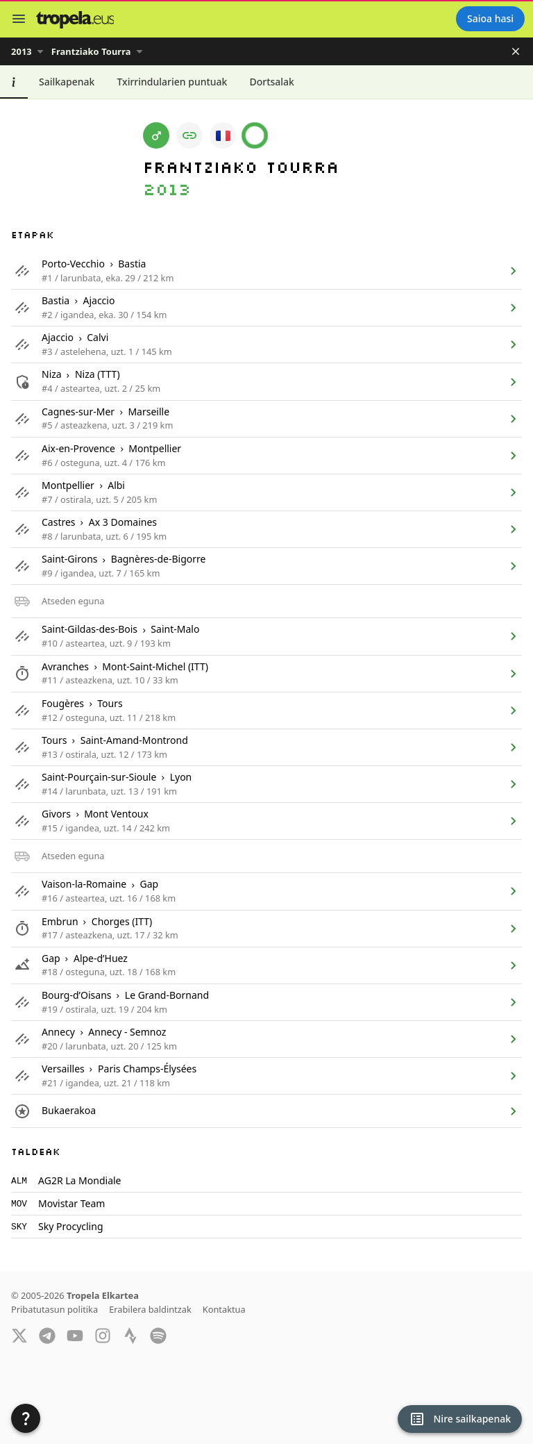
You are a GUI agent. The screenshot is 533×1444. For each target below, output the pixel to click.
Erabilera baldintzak (150, 1309)
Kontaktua (224, 1309)
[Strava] (130, 1335)
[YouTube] (75, 1335)
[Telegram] (47, 1335)
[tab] (14, 82)
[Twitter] (19, 1335)
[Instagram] (102, 1335)
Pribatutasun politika (54, 1309)
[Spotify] (158, 1335)
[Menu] (19, 19)
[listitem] (266, 271)
